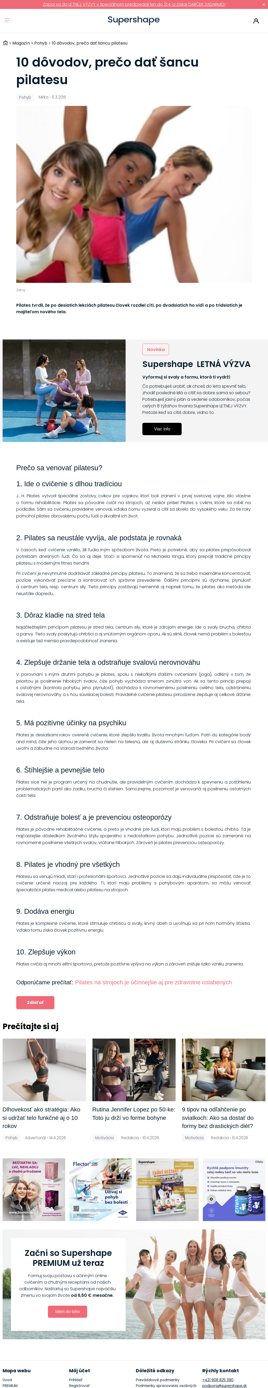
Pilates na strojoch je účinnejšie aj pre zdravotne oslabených (153, 982)
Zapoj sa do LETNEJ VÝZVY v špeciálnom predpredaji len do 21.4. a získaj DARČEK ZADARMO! (134, 4)
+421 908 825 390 (217, 1380)
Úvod (7, 1380)
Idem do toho (67, 1311)
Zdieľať (35, 1003)
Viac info (162, 428)
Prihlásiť (256, 21)
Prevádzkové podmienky (158, 1380)
